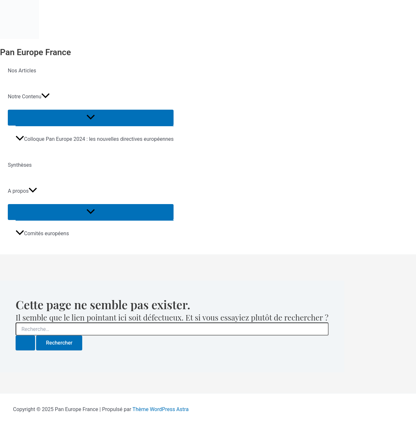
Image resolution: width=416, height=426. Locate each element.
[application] (45, 97)
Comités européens (42, 233)
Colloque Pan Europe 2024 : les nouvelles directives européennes (95, 139)
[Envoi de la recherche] (25, 342)
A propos (22, 191)
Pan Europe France (35, 52)
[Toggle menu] (91, 118)
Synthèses (20, 165)
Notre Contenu (29, 97)
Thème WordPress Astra (161, 409)
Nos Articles (22, 70)
